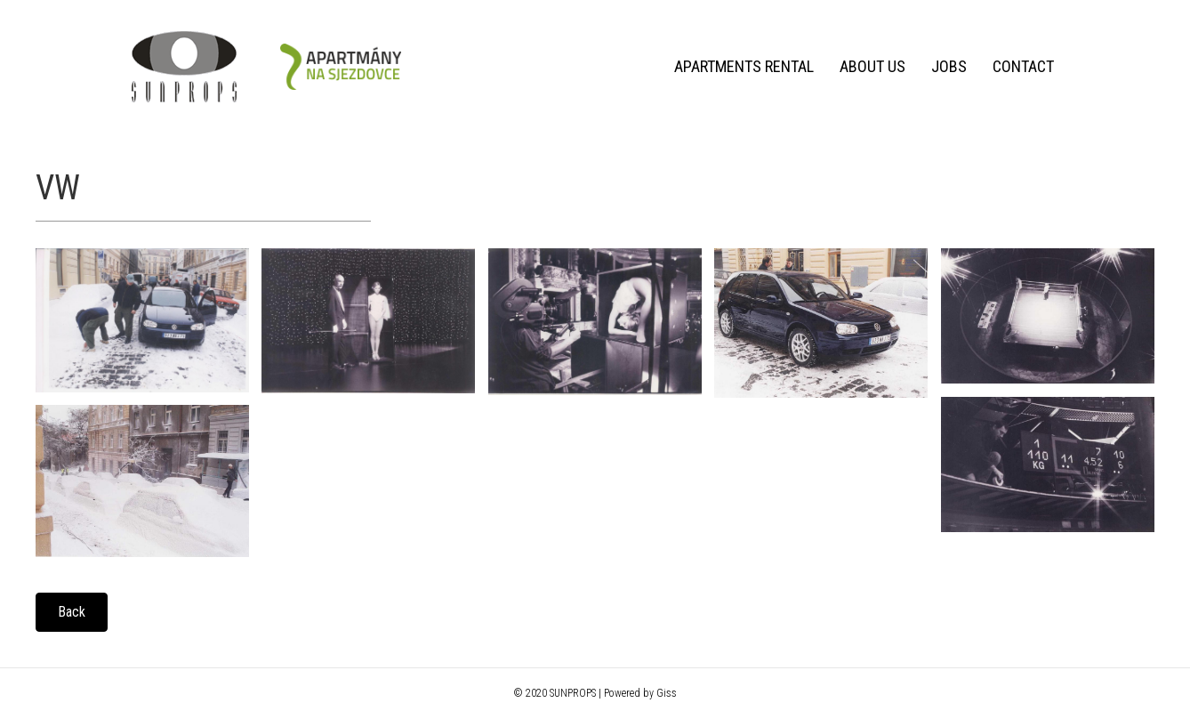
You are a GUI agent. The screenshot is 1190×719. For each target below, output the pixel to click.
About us (872, 66)
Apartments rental (744, 66)
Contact (1023, 66)
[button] (72, 612)
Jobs (949, 66)
